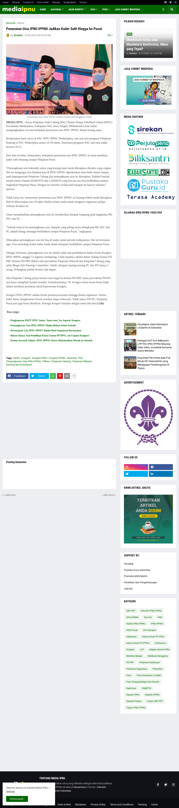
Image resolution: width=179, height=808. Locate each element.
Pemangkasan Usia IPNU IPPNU (23, 361)
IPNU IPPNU (157, 623)
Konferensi (160, 643)
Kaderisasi (131, 636)
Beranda (10, 23)
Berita (21, 23)
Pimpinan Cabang (61, 361)
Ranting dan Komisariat (19, 364)
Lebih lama (108, 495)
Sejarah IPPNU (152, 694)
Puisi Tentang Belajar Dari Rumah (142, 681)
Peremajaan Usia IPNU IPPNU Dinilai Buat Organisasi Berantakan (45, 330)
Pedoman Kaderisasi (149, 662)
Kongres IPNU (39, 358)
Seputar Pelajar (133, 701)
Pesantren (158, 669)
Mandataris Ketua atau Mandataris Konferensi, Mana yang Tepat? (147, 44)
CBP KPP (130, 610)
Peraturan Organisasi (136, 669)
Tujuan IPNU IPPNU (135, 707)
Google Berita (69, 2)
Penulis (83, 2)
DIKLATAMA (132, 617)
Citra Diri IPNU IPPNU (151, 610)
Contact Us (28, 2)
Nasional (72, 358)
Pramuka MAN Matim (135, 576)
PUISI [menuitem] (105, 9)
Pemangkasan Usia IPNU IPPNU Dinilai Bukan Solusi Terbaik (43, 325)
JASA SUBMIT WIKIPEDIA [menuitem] (127, 9)
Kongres (25, 358)
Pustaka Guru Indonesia (137, 570)
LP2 (142, 649)
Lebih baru (10, 495)
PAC (80, 358)
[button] (163, 9)
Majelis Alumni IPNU (159, 649)
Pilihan (46, 361)
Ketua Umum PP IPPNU (137, 643)
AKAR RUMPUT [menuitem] (76, 9)
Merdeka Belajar (134, 656)
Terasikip (129, 563)
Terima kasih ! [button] (17, 799)
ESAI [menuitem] (93, 9)
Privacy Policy (98, 804)
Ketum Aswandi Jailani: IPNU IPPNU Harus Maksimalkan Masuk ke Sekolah (51, 340)
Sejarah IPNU (132, 694)
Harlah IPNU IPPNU (135, 623)
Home (5, 2)
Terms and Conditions (122, 804)
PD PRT (130, 662)
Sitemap (56, 2)
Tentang (16, 2)
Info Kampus (149, 630)
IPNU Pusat (132, 630)
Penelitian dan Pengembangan (140, 582)
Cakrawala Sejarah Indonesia (55, 790)
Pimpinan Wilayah (82, 361)
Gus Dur (148, 617)
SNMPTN (146, 688)
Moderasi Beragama (158, 656)
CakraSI (128, 588)
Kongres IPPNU (57, 358)
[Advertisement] (59, 421)
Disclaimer (80, 804)
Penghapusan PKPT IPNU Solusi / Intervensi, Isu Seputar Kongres (45, 320)
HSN (159, 617)
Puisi (128, 675)
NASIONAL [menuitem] (56, 9)
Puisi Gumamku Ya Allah (149, 675)
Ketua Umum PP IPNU (153, 636)
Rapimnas (131, 688)
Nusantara (80, 787)
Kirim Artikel (43, 2)
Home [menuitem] (43, 9)
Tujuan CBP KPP (155, 701)
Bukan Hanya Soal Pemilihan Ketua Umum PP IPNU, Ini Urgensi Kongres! (49, 335)
